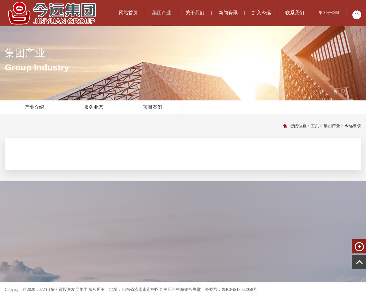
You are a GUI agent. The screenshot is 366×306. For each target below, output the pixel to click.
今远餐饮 (353, 126)
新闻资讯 (228, 12)
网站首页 (128, 12)
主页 (315, 126)
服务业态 (93, 109)
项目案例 (152, 109)
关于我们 (194, 12)
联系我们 (294, 12)
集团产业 (161, 17)
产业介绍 (34, 109)
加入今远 (261, 12)
